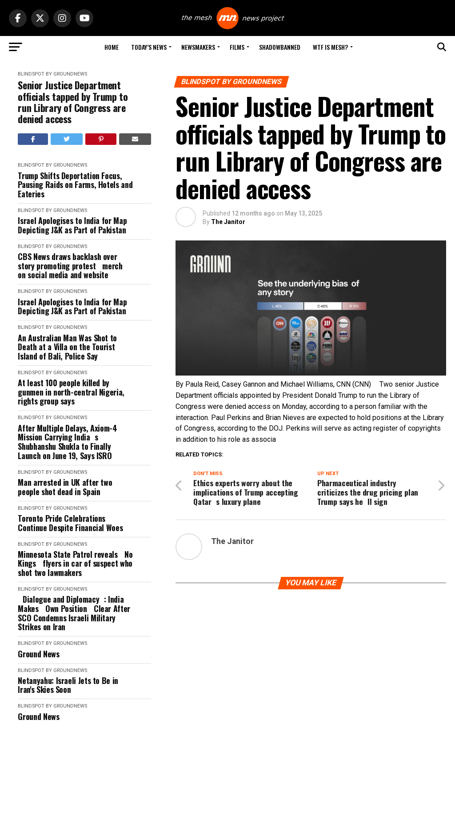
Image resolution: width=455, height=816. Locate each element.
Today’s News (149, 47)
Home (111, 47)
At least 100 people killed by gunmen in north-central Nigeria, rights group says (71, 392)
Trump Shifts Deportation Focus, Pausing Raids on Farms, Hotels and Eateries (75, 185)
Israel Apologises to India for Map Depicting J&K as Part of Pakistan (72, 225)
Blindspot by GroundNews (52, 74)
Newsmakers (198, 47)
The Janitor (228, 221)
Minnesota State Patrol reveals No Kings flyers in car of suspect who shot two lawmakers (75, 563)
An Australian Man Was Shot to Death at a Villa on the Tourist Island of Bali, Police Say (67, 347)
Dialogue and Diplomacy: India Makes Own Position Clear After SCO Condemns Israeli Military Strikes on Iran (74, 613)
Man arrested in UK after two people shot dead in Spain (65, 487)
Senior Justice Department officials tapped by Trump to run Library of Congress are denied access (73, 102)
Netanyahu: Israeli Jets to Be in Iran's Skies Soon (68, 685)
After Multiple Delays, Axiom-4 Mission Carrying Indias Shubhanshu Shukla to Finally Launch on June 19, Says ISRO (67, 442)
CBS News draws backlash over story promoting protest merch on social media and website (72, 266)
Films (237, 47)
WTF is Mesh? (330, 47)
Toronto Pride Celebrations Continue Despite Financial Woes (70, 523)
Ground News (38, 654)
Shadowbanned (279, 47)
